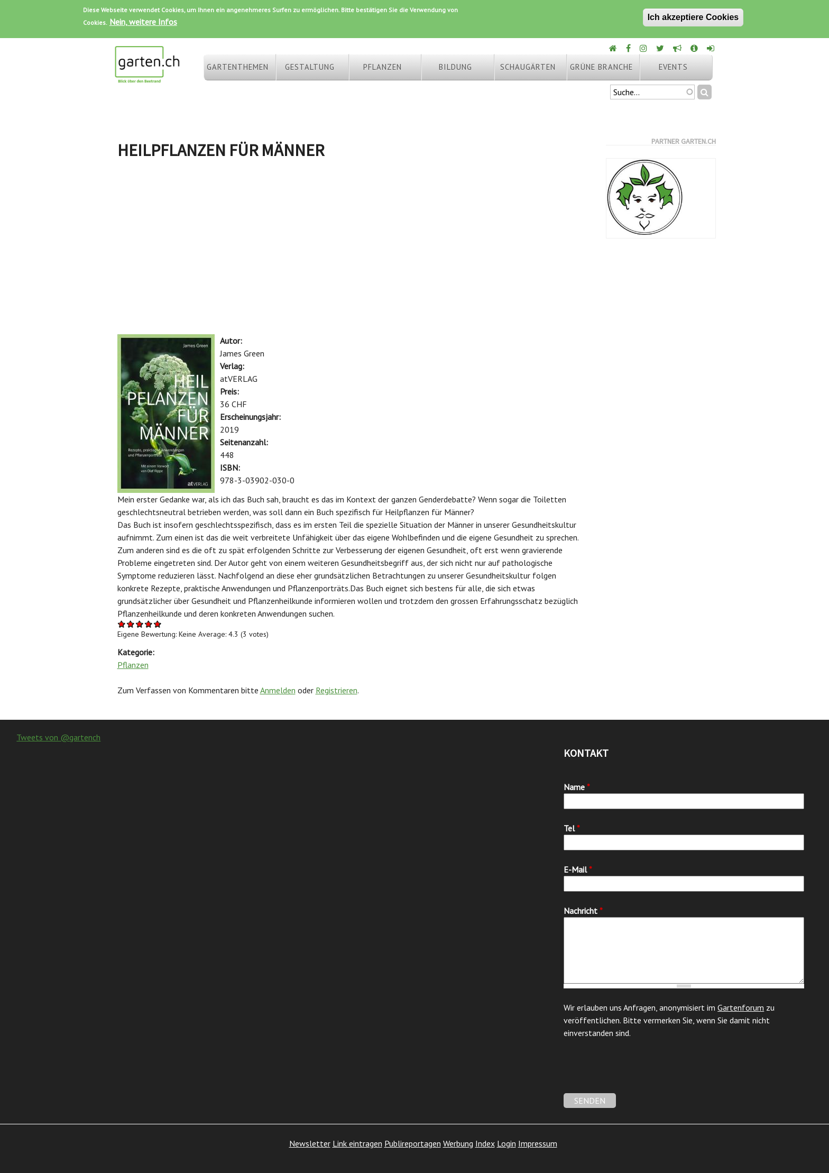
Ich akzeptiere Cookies (693, 17)
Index (485, 1143)
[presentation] (644, 1072)
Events (673, 67)
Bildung (455, 67)
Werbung (458, 1143)
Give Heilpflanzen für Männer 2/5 (130, 624)
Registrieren (336, 690)
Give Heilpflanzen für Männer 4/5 (148, 624)
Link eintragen (357, 1143)
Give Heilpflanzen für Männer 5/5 (157, 624)
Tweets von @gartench (58, 737)
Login (506, 1143)
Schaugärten (528, 67)
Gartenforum (740, 1007)
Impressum (537, 1143)
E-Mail (578, 869)
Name (577, 787)
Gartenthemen (238, 67)
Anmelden (278, 690)
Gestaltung (310, 67)
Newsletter (309, 1143)
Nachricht (583, 910)
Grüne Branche (601, 67)
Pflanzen (382, 67)
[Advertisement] (353, 250)
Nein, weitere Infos (143, 21)
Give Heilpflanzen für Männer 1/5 (121, 624)
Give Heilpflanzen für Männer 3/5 (139, 624)
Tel (572, 828)
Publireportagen (412, 1143)
